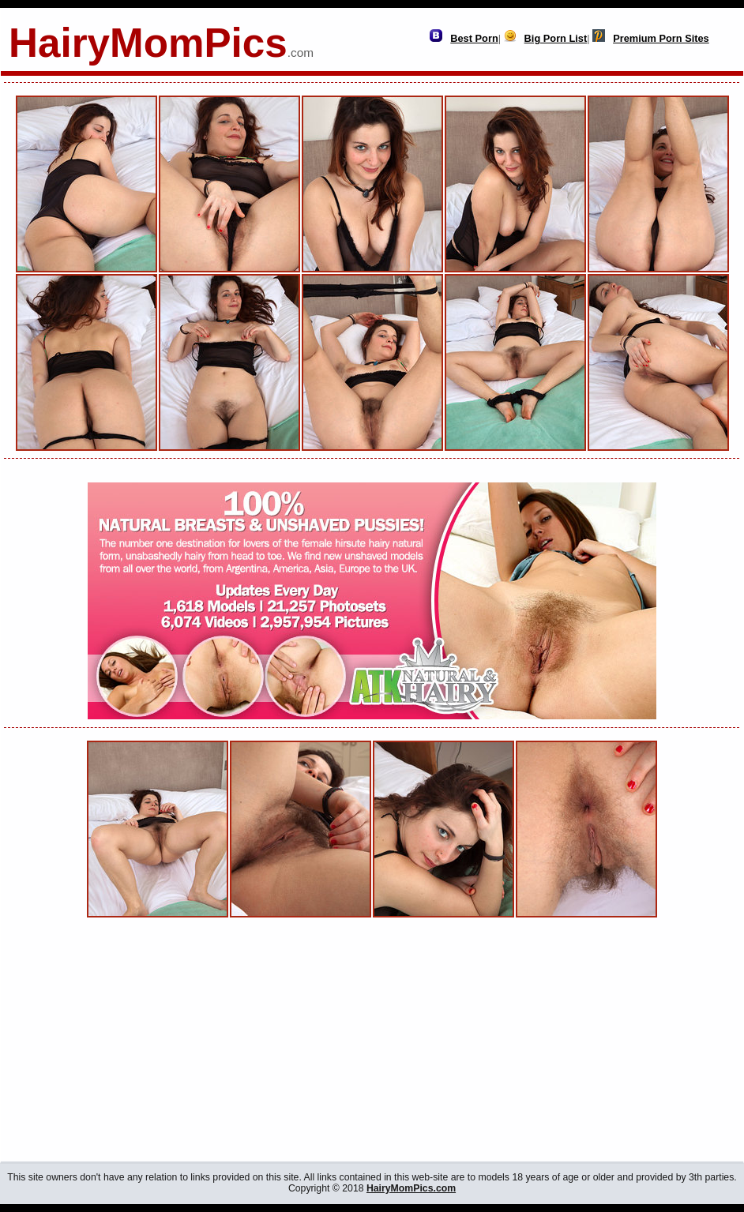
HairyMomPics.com (411, 1188)
